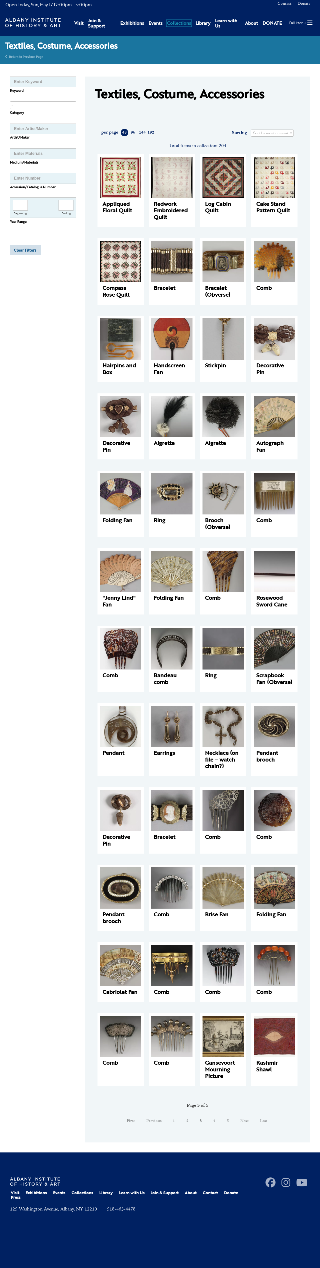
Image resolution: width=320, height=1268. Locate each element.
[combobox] (43, 105)
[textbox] (272, 133)
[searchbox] (43, 105)
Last (263, 1121)
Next (244, 1121)
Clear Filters (25, 250)
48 (124, 132)
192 (151, 132)
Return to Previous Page (26, 56)
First (131, 1121)
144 (142, 132)
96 (133, 132)
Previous (154, 1121)
